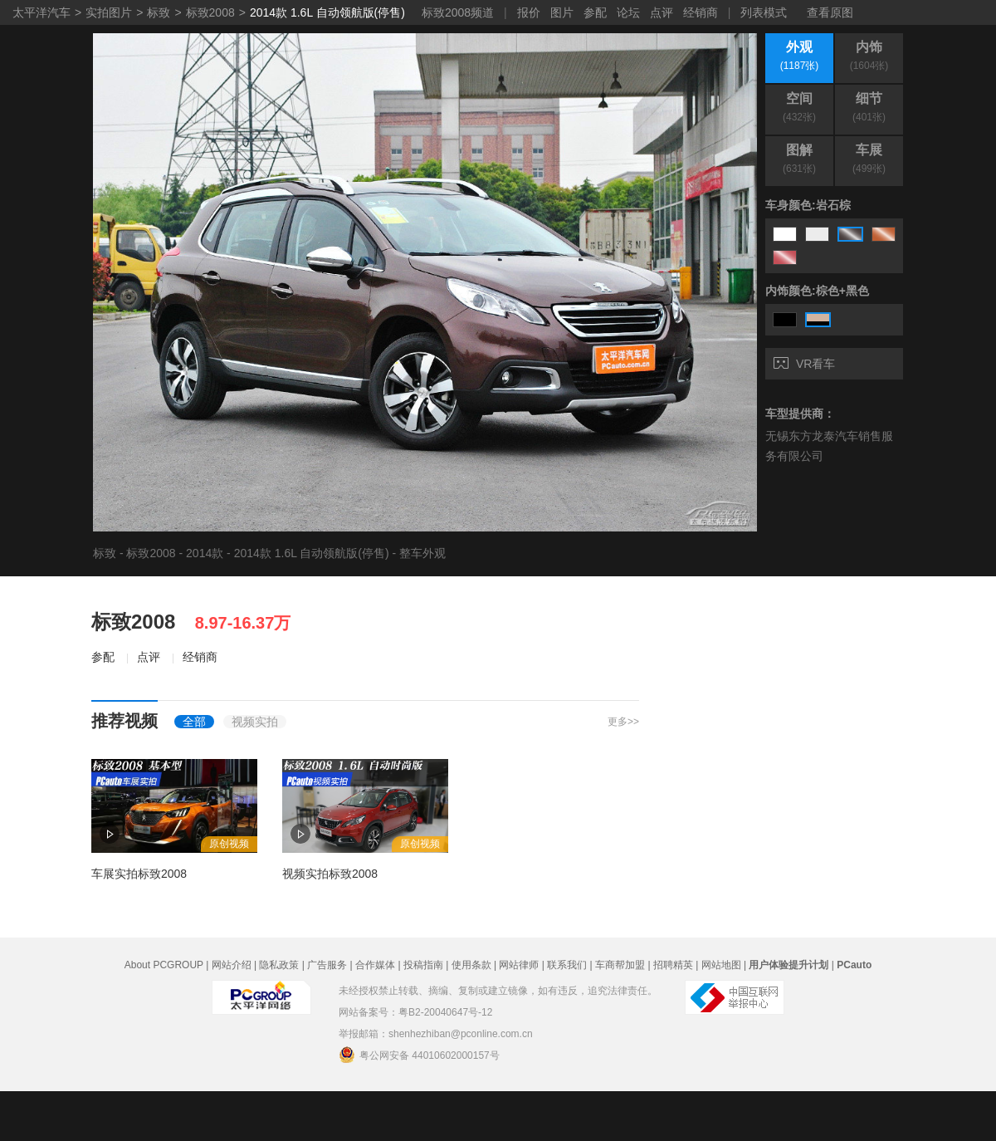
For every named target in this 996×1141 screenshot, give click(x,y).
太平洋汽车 (41, 12)
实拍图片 (108, 12)
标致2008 (210, 12)
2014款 (204, 553)
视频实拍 (255, 721)
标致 (158, 12)
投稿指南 (423, 965)
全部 (194, 721)
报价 (528, 12)
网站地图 (721, 965)
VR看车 (804, 363)
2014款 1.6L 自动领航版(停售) (327, 12)
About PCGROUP (163, 965)
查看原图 (830, 12)
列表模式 (763, 12)
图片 (562, 12)
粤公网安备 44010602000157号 (419, 1054)
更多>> (623, 721)
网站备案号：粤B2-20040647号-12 (415, 1012)
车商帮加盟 (620, 965)
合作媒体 (375, 965)
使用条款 (471, 965)
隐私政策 (279, 965)
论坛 (628, 12)
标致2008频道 (458, 12)
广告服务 (327, 965)
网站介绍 (231, 965)
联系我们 (567, 965)
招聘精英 (673, 965)
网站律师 (519, 965)
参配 (595, 12)
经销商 (700, 12)
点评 (661, 12)
